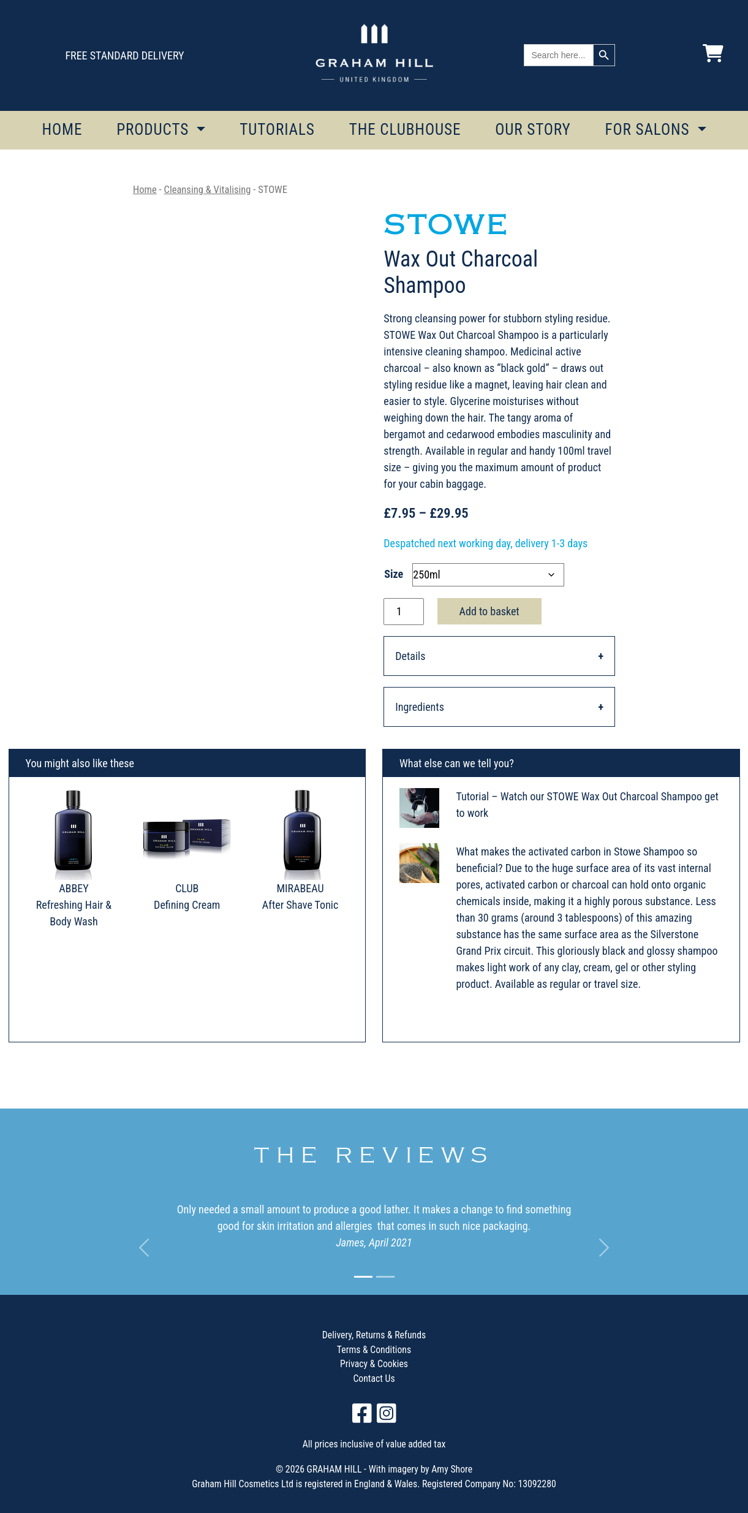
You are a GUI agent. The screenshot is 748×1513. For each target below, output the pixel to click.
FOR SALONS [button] (649, 129)
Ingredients (419, 706)
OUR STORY (533, 129)
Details (410, 656)
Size (393, 573)
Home (145, 189)
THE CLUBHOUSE (405, 129)
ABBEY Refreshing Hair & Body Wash (74, 905)
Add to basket (489, 611)
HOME (62, 129)
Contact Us (374, 1378)
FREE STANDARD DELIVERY (124, 55)
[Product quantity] (403, 611)
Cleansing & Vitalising (207, 189)
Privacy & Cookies (374, 1364)
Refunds (409, 1335)
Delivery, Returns (354, 1335)
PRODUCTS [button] (154, 129)
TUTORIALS (277, 129)
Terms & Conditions (374, 1350)
